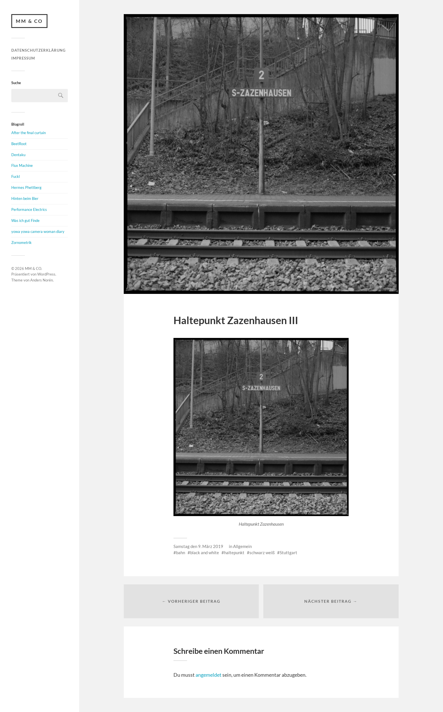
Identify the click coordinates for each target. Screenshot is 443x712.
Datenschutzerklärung (38, 50)
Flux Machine (22, 165)
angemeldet (209, 675)
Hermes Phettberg (26, 187)
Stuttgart (288, 552)
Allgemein (242, 546)
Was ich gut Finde (25, 220)
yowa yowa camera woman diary (37, 231)
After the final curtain (28, 132)
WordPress (46, 274)
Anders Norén (41, 280)
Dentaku (18, 154)
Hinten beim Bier (24, 198)
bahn (180, 552)
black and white (204, 552)
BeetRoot (19, 143)
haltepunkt (234, 552)
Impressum (23, 58)
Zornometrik (21, 242)
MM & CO (29, 21)
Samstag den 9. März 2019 (198, 546)
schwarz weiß (262, 552)
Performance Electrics (29, 209)
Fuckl (15, 176)
